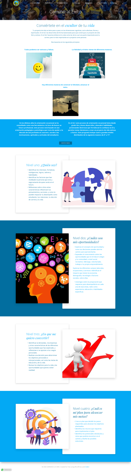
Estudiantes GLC (63, 3)
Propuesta (49, 3)
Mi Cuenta (113, 3)
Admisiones (89, 3)
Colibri (87, 467)
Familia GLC (77, 3)
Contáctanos (102, 3)
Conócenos (37, 3)
